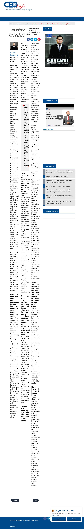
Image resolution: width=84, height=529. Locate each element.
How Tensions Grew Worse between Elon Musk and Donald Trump (58, 202)
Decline (74, 519)
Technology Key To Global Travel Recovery (58, 186)
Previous (15, 500)
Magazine (19, 24)
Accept (58, 519)
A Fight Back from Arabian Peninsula (57, 176)
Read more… (55, 515)
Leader (27, 24)
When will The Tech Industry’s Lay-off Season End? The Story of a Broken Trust (59, 181)
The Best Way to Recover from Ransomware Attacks (59, 196)
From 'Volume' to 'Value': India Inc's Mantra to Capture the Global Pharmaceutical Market (59, 172)
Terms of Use (34, 520)
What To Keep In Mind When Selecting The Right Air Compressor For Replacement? (58, 191)
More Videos (48, 129)
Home (12, 24)
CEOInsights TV (51, 101)
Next (35, 500)
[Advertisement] (42, 492)
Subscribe (12, 526)
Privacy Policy (26, 520)
